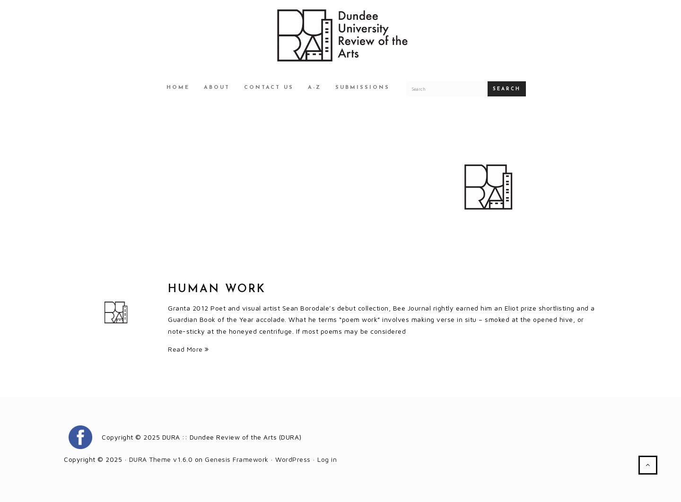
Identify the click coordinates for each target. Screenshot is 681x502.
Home (178, 87)
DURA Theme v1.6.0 (161, 459)
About (217, 87)
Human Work (217, 289)
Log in (327, 459)
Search (507, 89)
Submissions (362, 87)
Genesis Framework (237, 459)
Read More (188, 349)
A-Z (314, 87)
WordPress (293, 459)
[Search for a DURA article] (447, 88)
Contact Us (269, 87)
